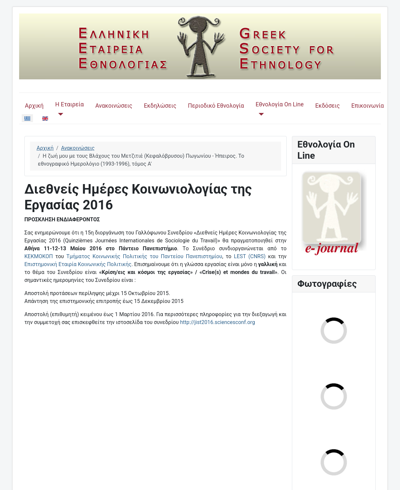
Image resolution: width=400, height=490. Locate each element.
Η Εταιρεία (69, 104)
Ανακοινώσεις (113, 105)
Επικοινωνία (367, 105)
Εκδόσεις (327, 105)
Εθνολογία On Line (280, 104)
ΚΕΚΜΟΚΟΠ (38, 256)
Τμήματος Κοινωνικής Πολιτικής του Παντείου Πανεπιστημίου (144, 256)
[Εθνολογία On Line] (260, 114)
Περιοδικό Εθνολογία (216, 105)
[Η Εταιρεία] (59, 114)
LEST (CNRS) (250, 256)
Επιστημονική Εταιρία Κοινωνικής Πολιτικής (77, 264)
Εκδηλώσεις (160, 105)
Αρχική (34, 105)
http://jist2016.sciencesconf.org (217, 322)
